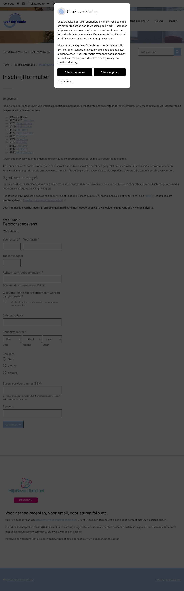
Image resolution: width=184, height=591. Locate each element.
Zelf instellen (65, 81)
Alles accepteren (75, 72)
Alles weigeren (109, 72)
